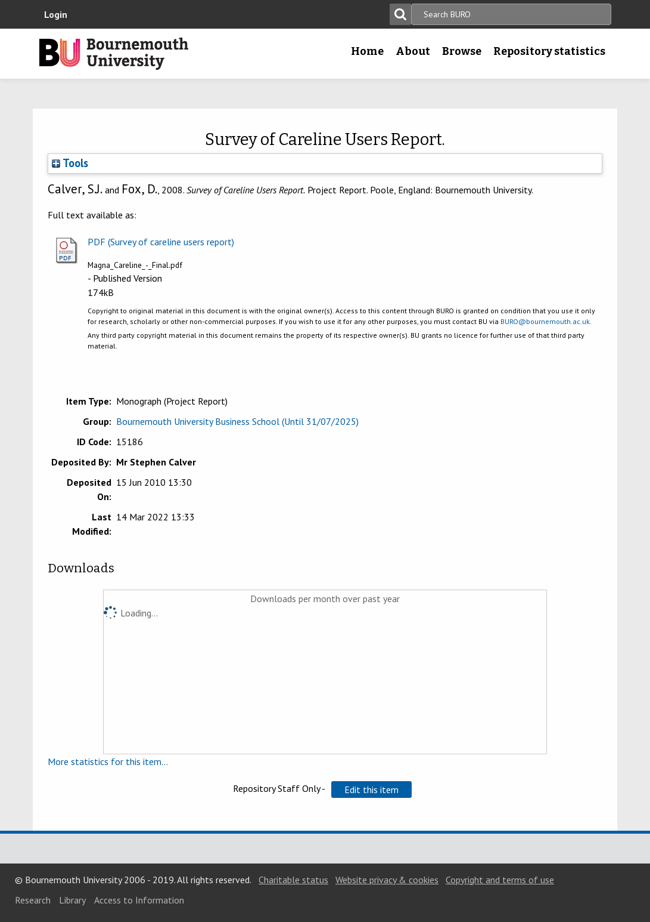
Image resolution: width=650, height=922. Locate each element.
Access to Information (139, 900)
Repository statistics (549, 51)
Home (367, 51)
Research (33, 900)
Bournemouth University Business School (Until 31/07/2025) (237, 421)
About (413, 51)
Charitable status (293, 880)
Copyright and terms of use (500, 880)
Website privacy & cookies (386, 880)
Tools (70, 163)
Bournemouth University (113, 54)
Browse (461, 51)
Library (72, 900)
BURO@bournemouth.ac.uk (545, 321)
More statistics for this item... (108, 761)
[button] (371, 789)
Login (55, 14)
